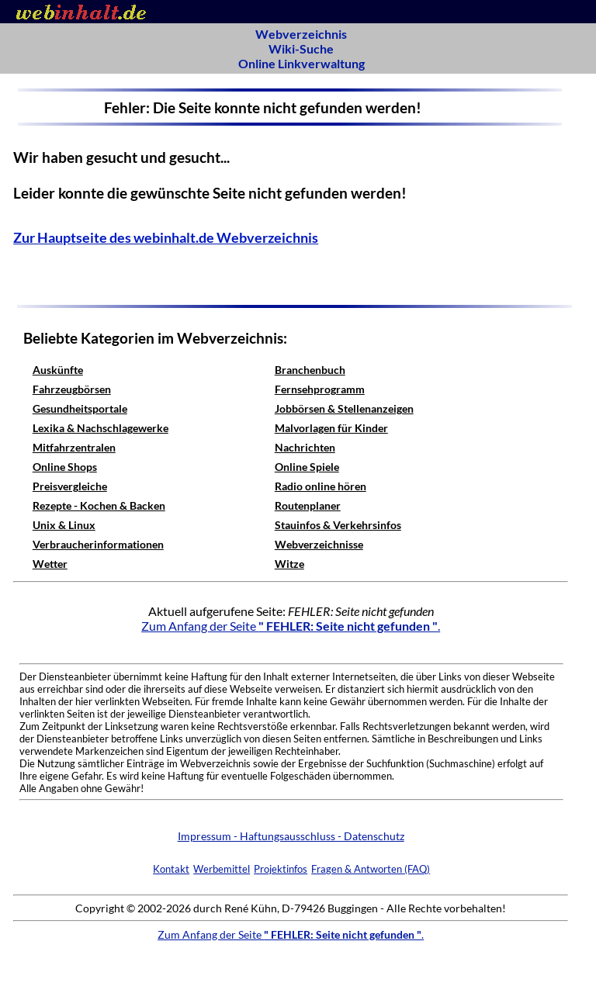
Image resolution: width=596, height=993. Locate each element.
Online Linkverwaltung (301, 63)
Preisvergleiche (70, 486)
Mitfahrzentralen (74, 447)
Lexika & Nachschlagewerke (100, 427)
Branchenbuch (310, 369)
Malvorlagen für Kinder (331, 427)
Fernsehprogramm (320, 389)
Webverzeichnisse (319, 544)
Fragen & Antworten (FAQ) (370, 869)
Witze (289, 563)
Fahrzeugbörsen (72, 389)
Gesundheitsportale (80, 408)
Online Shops (65, 466)
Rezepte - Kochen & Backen (99, 505)
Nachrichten (305, 447)
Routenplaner (308, 505)
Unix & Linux (64, 524)
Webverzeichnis (301, 33)
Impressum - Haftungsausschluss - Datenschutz (291, 835)
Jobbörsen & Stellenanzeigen (344, 408)
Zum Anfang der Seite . (290, 625)
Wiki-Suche (301, 48)
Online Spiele (307, 466)
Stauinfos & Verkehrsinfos (338, 524)
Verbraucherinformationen (98, 544)
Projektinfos (280, 869)
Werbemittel (221, 869)
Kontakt (171, 869)
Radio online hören (320, 486)
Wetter (50, 563)
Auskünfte (58, 369)
